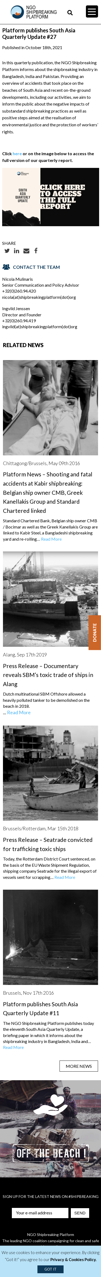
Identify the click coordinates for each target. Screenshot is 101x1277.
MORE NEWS (79, 1066)
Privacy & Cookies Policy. (73, 1259)
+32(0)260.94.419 (19, 320)
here (17, 153)
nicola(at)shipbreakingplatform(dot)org (39, 297)
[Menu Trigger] (92, 11)
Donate (94, 632)
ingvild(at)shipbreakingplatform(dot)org (39, 326)
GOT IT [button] (50, 1269)
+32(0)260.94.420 (19, 290)
